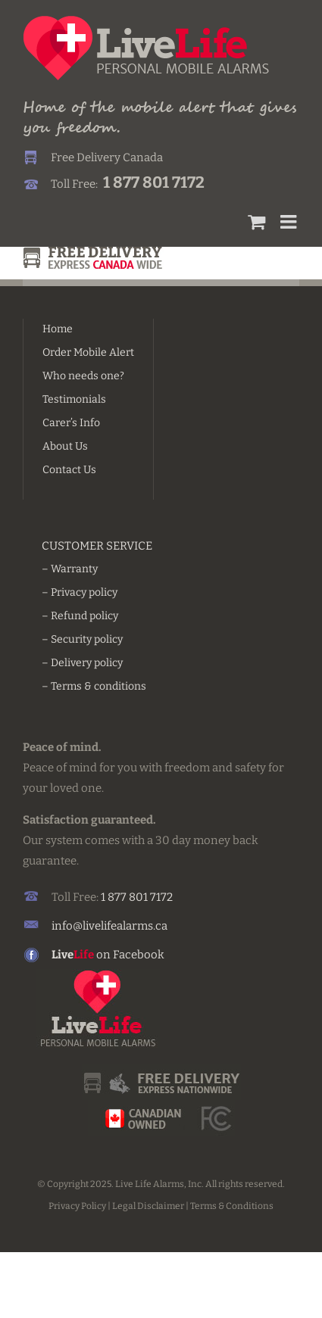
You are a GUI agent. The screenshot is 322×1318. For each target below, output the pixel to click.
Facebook (138, 954)
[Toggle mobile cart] (256, 221)
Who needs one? (83, 375)
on (82, 954)
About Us (65, 446)
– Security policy (82, 639)
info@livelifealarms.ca (109, 926)
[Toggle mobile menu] (289, 221)
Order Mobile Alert (88, 352)
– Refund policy (80, 615)
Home (57, 328)
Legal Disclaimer (148, 1206)
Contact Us (69, 469)
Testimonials (74, 399)
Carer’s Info (71, 422)
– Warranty (70, 568)
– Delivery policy (82, 662)
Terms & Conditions (232, 1206)
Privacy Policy (77, 1206)
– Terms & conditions (94, 686)
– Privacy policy (79, 592)
